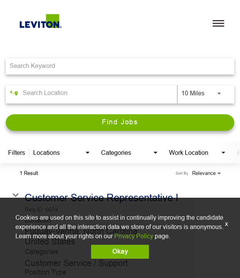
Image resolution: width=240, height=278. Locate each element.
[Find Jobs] (120, 122)
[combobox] (116, 66)
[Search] (120, 122)
